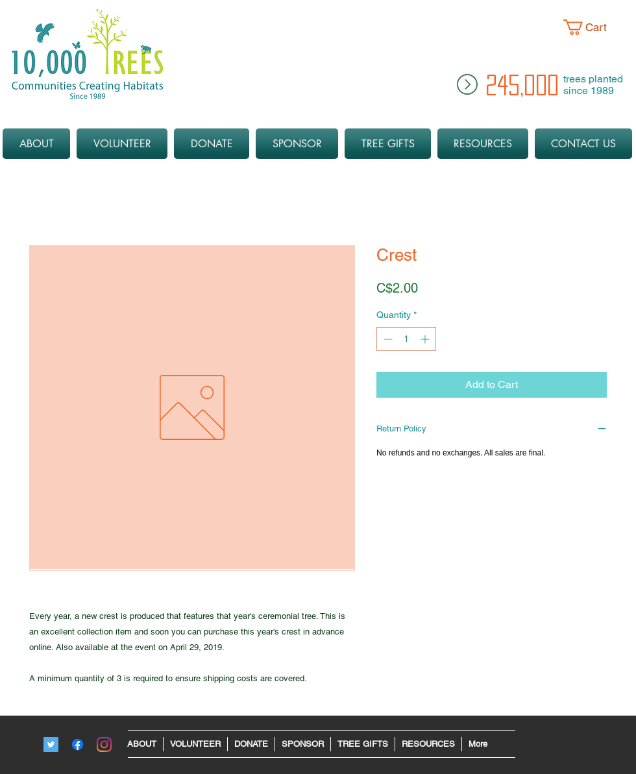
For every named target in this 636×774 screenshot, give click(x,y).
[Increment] (426, 339)
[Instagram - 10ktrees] (104, 744)
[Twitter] (50, 744)
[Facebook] (77, 744)
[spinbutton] (406, 339)
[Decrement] (386, 339)
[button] (595, 27)
